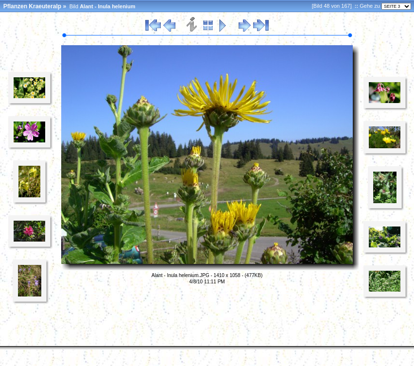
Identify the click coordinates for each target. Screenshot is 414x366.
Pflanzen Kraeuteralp (32, 6)
